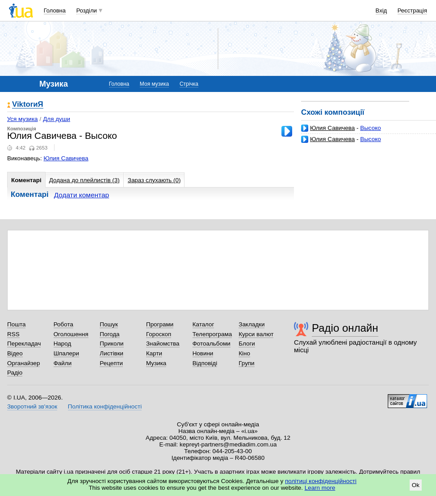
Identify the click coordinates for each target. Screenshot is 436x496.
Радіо (14, 372)
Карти (154, 353)
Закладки (251, 324)
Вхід (381, 10)
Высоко (370, 128)
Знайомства (163, 343)
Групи (246, 363)
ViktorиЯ (27, 104)
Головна (55, 10)
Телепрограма (212, 334)
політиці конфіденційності (320, 481)
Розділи (86, 10)
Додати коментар (81, 195)
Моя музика (154, 84)
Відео (15, 353)
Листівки (111, 353)
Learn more (320, 487)
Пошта (16, 324)
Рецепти (111, 363)
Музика (156, 363)
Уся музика (22, 119)
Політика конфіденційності (105, 406)
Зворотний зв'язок (32, 406)
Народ (62, 343)
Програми (159, 324)
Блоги (247, 343)
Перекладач (24, 343)
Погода (109, 334)
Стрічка (189, 84)
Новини (203, 353)
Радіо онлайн (345, 328)
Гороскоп (158, 334)
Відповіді (205, 363)
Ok (415, 485)
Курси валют (256, 334)
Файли (63, 363)
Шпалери (66, 353)
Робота (63, 324)
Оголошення (71, 334)
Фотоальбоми (212, 343)
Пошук (109, 324)
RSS (13, 334)
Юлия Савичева (332, 128)
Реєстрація (412, 10)
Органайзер (23, 363)
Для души (56, 119)
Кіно (244, 353)
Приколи (111, 343)
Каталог (203, 324)
